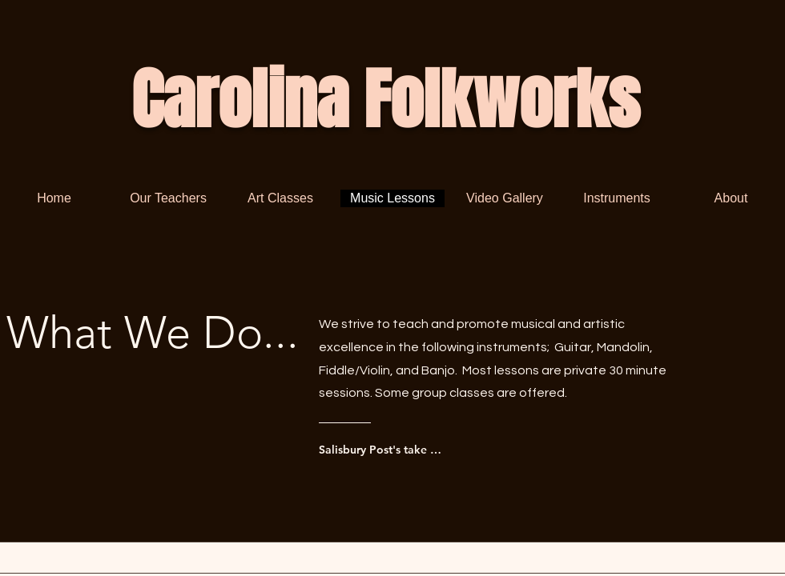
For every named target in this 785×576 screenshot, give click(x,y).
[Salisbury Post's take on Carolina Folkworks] (383, 449)
